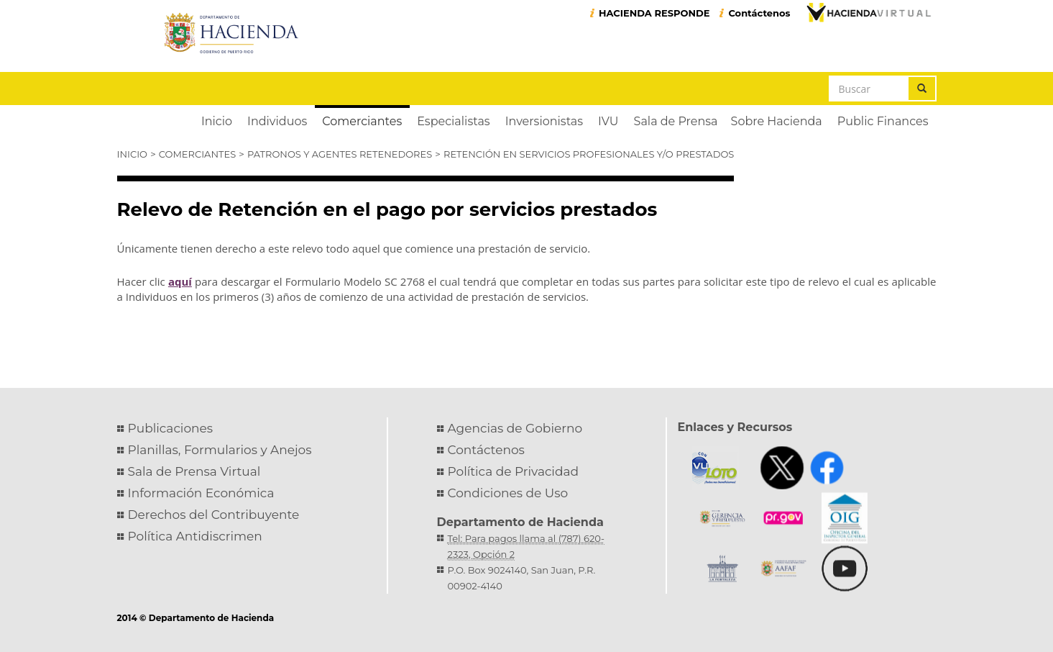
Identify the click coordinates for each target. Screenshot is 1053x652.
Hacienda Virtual (868, 12)
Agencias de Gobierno (515, 428)
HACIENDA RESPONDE (654, 13)
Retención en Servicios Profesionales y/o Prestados (588, 154)
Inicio (132, 154)
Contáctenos (759, 13)
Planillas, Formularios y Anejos (220, 450)
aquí (180, 281)
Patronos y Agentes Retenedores (339, 154)
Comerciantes (197, 154)
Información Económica (201, 493)
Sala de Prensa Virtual (194, 471)
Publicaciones (170, 428)
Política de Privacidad (513, 471)
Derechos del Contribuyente (214, 514)
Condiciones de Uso (508, 493)
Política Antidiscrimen (195, 536)
